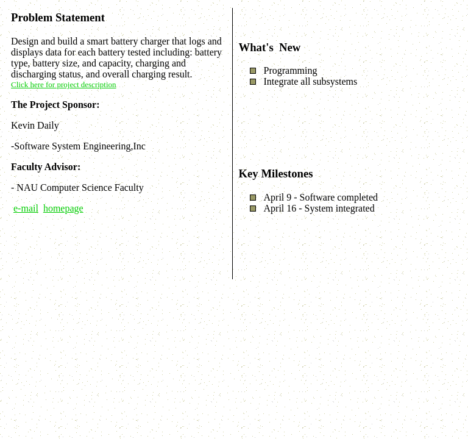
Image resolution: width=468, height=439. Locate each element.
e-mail (25, 208)
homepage (63, 208)
